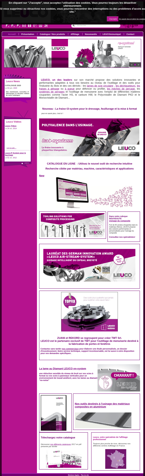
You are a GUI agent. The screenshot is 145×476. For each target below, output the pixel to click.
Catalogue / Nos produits (52, 34)
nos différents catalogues (60, 444)
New (41, 175)
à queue (69, 88)
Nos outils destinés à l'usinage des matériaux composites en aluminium (102, 405)
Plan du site (85, 475)
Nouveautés (91, 34)
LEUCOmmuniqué (112, 34)
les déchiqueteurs (125, 85)
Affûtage (75, 34)
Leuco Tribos (10, 126)
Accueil (12, 34)
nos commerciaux (70, 349)
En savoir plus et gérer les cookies (132, 19)
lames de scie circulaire (100, 85)
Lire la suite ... (11, 148)
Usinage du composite (119, 221)
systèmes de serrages (51, 91)
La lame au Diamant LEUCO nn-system (62, 368)
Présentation (27, 34)
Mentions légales (73, 475)
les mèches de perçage (121, 88)
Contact (130, 34)
